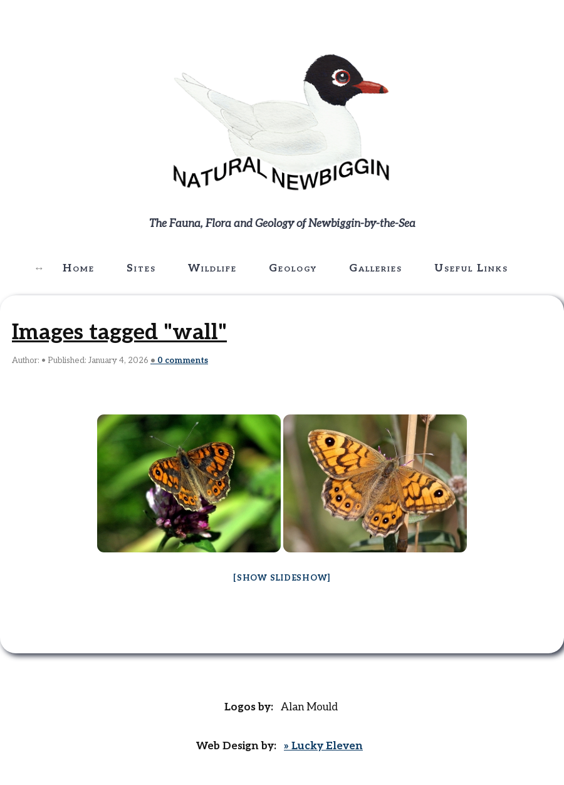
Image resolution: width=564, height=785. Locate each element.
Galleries (375, 268)
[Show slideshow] (282, 578)
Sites (141, 268)
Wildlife (212, 268)
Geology (293, 268)
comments (182, 361)
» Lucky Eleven (323, 746)
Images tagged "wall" (119, 332)
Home (79, 268)
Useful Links (471, 268)
